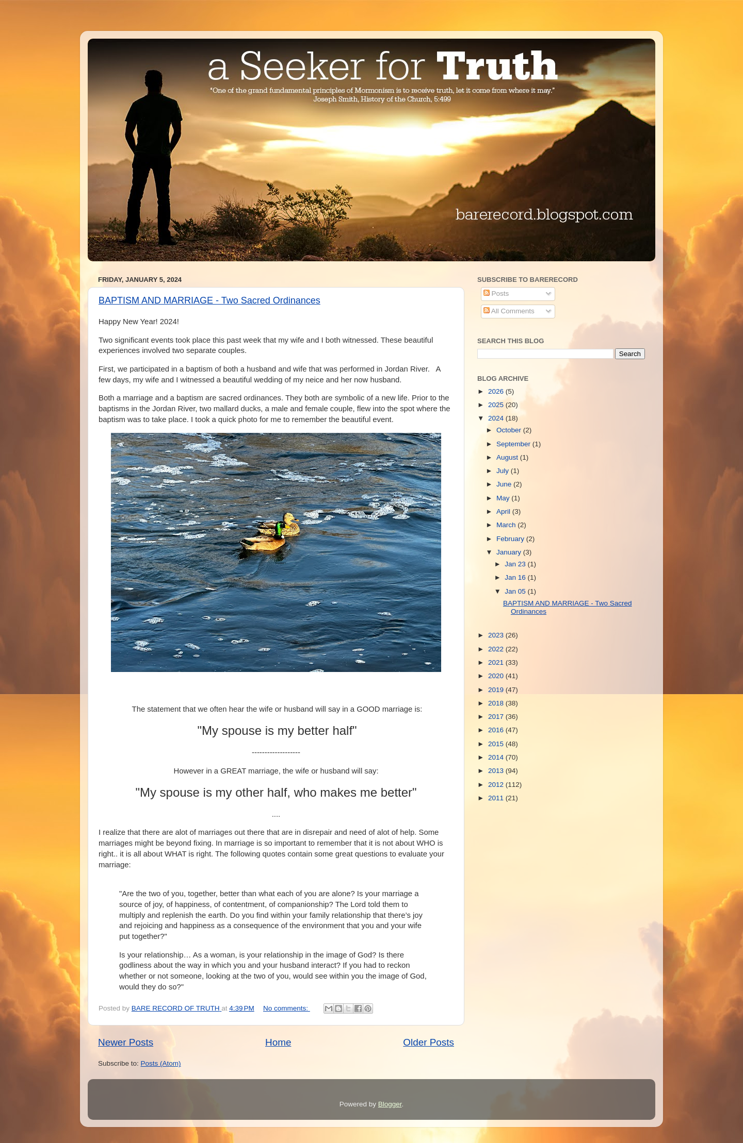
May (503, 498)
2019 (497, 690)
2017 (497, 716)
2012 (497, 784)
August (508, 457)
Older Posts (428, 1042)
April (504, 511)
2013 (497, 771)
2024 (497, 418)
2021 (497, 662)
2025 (497, 405)
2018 (497, 703)
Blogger (390, 1104)
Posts (496, 293)
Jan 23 (516, 564)
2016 (497, 730)
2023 (497, 635)
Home (278, 1042)
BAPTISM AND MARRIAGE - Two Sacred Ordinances (209, 300)
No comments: (286, 1008)
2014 (497, 757)
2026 (497, 391)
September (514, 444)
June (504, 484)
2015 (497, 744)
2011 (497, 798)
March (507, 525)
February (511, 539)
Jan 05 (516, 591)
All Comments (509, 311)
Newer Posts (125, 1042)
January (509, 552)
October (509, 430)
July (503, 471)
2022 (497, 649)
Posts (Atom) (161, 1063)
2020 (497, 676)
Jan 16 (516, 577)
